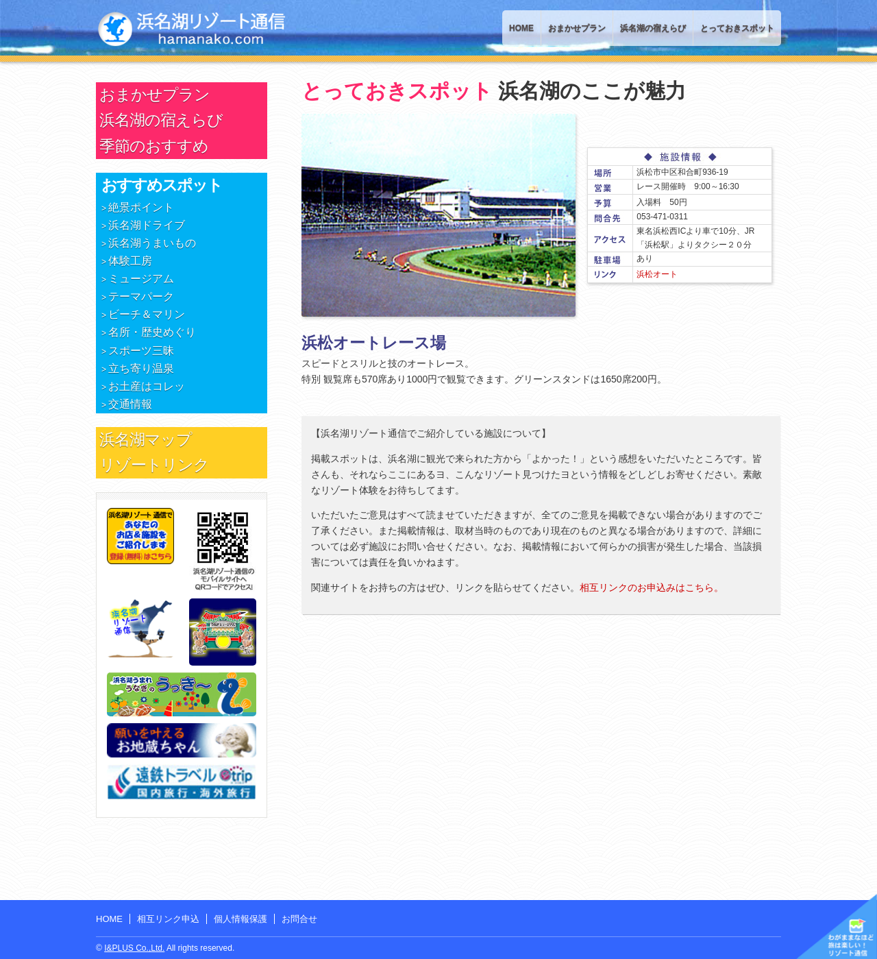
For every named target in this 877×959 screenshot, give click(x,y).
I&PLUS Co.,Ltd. (134, 948)
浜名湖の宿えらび (653, 28)
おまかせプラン (577, 28)
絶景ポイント (141, 207)
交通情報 (130, 404)
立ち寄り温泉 (141, 368)
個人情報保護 (240, 919)
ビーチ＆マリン (146, 314)
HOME (521, 28)
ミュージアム (141, 278)
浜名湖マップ (145, 439)
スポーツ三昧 (141, 350)
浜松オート (657, 274)
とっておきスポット (737, 28)
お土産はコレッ (146, 386)
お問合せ (299, 919)
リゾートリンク (154, 465)
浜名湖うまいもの (152, 243)
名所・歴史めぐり (152, 332)
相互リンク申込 (168, 919)
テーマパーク (141, 296)
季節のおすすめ (153, 146)
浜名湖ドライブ (146, 225)
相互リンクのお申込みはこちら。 (652, 587)
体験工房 (130, 261)
